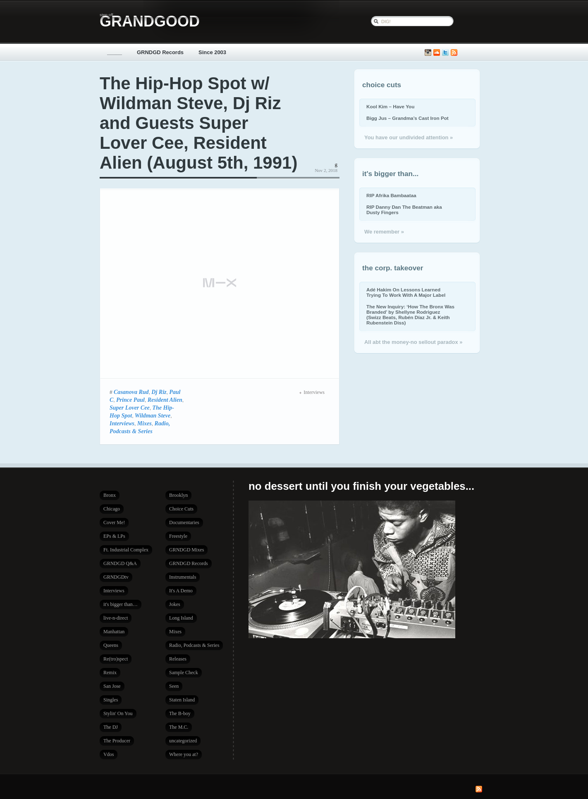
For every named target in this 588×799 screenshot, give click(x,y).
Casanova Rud (131, 392)
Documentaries (184, 522)
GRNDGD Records (160, 52)
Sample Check (183, 672)
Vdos (108, 754)
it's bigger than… (120, 604)
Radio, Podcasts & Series (194, 645)
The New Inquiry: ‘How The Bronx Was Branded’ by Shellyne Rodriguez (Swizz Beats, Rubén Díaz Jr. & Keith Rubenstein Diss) (410, 314)
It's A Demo (181, 591)
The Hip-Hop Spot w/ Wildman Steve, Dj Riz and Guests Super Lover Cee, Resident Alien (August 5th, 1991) (198, 123)
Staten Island (182, 700)
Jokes (174, 604)
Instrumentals (182, 577)
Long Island (181, 618)
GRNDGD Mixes (186, 550)
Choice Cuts (181, 509)
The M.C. (178, 727)
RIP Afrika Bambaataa (391, 195)
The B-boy (180, 713)
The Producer (116, 741)
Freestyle (178, 536)
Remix (110, 672)
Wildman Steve (152, 415)
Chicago (111, 509)
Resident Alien (165, 399)
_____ (114, 52)
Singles (110, 700)
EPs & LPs (114, 536)
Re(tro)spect (115, 659)
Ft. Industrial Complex (125, 550)
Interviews (122, 423)
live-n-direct (115, 618)
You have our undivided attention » (408, 137)
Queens (110, 645)
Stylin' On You (118, 713)
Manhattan (113, 631)
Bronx (109, 495)
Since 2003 (212, 52)
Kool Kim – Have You (390, 106)
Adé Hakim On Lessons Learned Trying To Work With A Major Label (405, 292)
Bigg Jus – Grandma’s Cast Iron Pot (407, 118)
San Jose (112, 686)
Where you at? (183, 754)
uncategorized (183, 741)
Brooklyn (178, 495)
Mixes (144, 423)
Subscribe (454, 52)
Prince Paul (130, 399)
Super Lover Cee (130, 407)
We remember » (384, 232)
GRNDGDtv (116, 577)
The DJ (110, 727)
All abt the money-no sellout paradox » (413, 342)
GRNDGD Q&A (120, 563)
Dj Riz (158, 392)
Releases (177, 659)
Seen (174, 686)
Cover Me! (114, 522)
